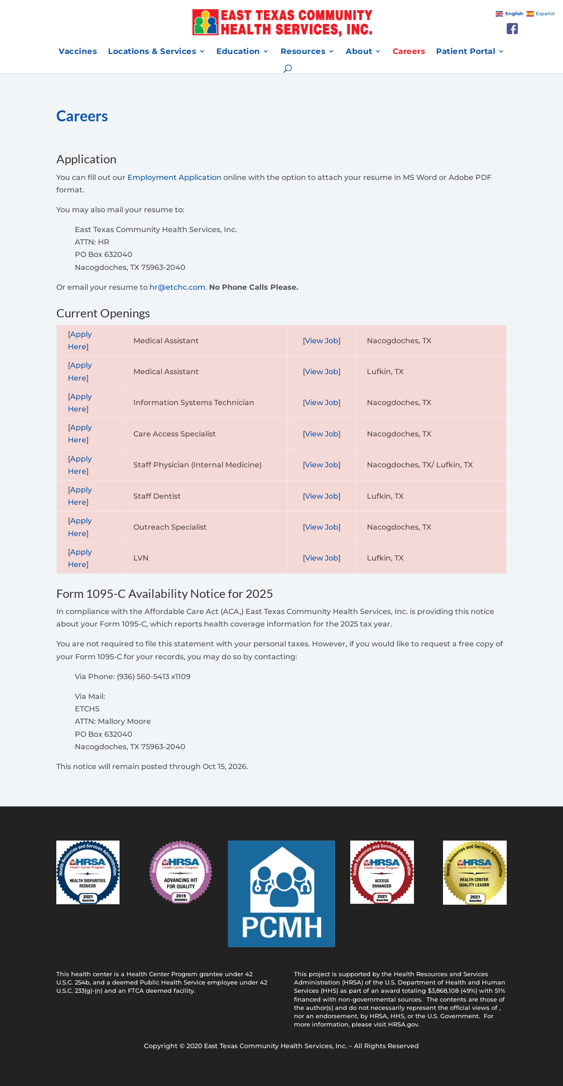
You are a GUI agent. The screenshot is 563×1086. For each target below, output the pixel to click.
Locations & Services (152, 52)
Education (238, 52)
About (359, 52)
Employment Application (174, 177)
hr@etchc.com (177, 287)
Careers (409, 52)
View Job (321, 340)
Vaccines (78, 52)
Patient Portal (465, 52)
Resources (303, 52)
